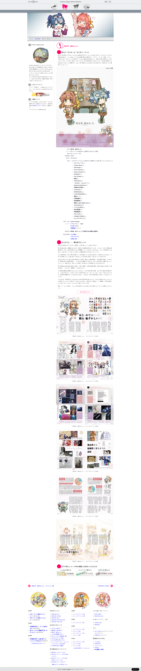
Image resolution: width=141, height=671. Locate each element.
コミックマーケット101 (79, 614)
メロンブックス (74, 236)
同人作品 (37, 39)
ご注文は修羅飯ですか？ (57, 634)
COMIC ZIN (73, 239)
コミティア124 (76, 635)
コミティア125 (76, 631)
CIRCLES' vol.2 (55, 614)
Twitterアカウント (38, 105)
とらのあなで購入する (66, 573)
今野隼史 (72, 228)
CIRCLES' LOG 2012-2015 (58, 620)
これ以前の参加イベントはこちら (81, 648)
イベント (76, 9)
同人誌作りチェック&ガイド (58, 662)
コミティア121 (76, 645)
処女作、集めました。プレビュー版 (43, 586)
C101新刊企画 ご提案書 (57, 645)
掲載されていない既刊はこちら (60, 664)
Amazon (97, 647)
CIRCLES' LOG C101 (56, 621)
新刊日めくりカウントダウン (58, 652)
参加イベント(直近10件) (81, 600)
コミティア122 (76, 643)
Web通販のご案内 (99, 649)
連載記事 (86, 9)
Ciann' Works (98, 614)
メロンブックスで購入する (85, 573)
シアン (72, 223)
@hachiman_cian (99, 616)
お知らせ (54, 9)
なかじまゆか (98, 631)
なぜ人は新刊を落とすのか (58, 640)
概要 (106, 1)
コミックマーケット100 (79, 616)
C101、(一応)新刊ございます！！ (66, 11)
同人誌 (60, 600)
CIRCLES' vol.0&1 (103, 586)
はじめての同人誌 (55, 628)
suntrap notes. (98, 622)
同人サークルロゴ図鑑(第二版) (59, 636)
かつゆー (72, 226)
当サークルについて (103, 600)
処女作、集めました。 (56, 632)
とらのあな (73, 234)
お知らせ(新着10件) (38, 600)
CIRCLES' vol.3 (55, 618)
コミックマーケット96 (78, 622)
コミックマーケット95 (78, 629)
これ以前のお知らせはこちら (38, 643)
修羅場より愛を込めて (56, 630)
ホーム (31, 39)
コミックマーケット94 (78, 633)
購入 (110, 1)
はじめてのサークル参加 (57, 638)
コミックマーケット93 (78, 641)
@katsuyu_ (97, 624)
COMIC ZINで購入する (104, 573)
